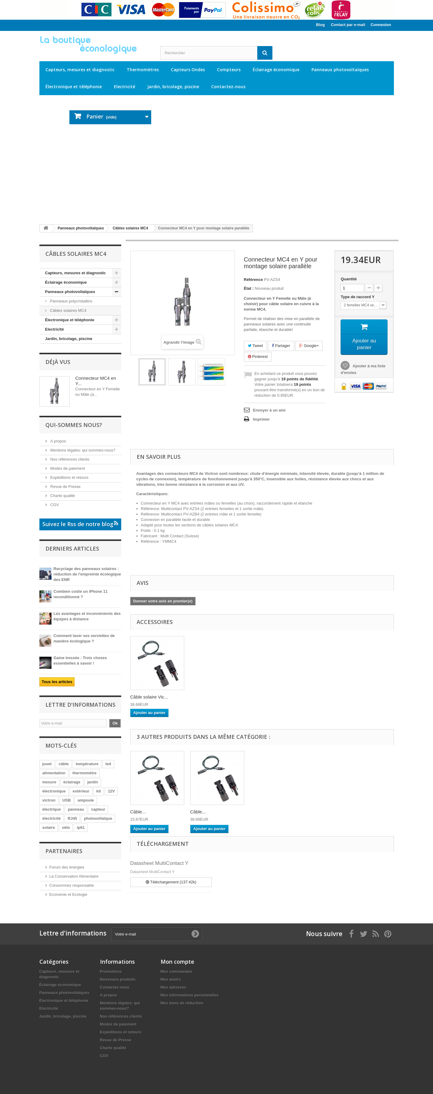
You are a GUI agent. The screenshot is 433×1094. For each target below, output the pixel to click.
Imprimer (261, 419)
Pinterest (258, 356)
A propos (57, 441)
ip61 (81, 827)
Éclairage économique (276, 69)
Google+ (309, 345)
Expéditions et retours (68, 477)
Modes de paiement (67, 468)
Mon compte (177, 961)
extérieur (81, 791)
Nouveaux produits (118, 979)
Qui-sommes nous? (73, 425)
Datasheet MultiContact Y (159, 863)
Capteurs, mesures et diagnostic (80, 69)
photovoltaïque (98, 818)
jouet (47, 764)
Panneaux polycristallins (70, 301)
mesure (49, 782)
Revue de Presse (65, 486)
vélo (66, 827)
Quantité (349, 279)
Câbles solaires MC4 (68, 310)
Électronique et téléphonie (73, 86)
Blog (320, 24)
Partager (281, 345)
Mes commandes (176, 971)
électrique (51, 809)
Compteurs (229, 69)
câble (64, 764)
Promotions (111, 971)
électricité (51, 818)
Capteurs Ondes (188, 69)
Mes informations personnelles (189, 995)
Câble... (138, 811)
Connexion (381, 24)
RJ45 (72, 818)
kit (98, 791)
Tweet (255, 345)
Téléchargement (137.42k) (171, 882)
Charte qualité (62, 495)
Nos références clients (69, 459)
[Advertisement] (216, 174)
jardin (92, 782)
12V (111, 791)
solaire (48, 827)
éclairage (71, 782)
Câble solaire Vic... (149, 696)
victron (48, 800)
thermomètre (84, 773)
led (108, 764)
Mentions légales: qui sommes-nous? (82, 450)
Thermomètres (143, 69)
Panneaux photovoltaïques (340, 69)
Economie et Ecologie (68, 894)
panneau (76, 809)
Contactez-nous (228, 86)
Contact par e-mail (348, 24)
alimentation (54, 773)
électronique (54, 791)
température (87, 764)
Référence (253, 279)
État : (249, 288)
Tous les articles (57, 681)
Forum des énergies (67, 867)
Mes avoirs (171, 979)
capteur (98, 809)
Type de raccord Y (358, 297)
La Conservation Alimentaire (74, 876)
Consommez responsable (71, 885)
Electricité (124, 86)
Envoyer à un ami (269, 410)
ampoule (86, 800)
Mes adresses (173, 987)
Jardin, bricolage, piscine (173, 86)
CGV (54, 504)
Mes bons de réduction (182, 1003)
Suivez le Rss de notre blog (80, 524)
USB (66, 800)
